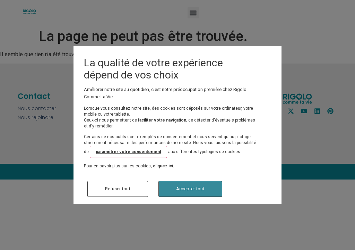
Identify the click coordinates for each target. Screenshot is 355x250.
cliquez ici (163, 166)
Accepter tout (190, 188)
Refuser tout (117, 188)
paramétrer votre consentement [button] (128, 151)
